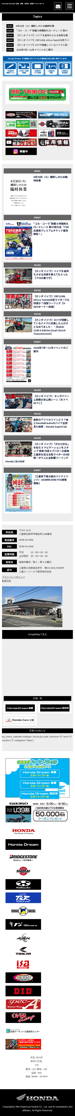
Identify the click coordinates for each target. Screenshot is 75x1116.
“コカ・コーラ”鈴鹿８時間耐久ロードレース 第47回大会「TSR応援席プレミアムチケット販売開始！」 (51, 229)
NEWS (37, 170)
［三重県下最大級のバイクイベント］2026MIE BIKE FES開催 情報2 (51, 480)
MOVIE (37, 265)
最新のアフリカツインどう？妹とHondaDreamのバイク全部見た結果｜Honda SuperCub (50, 423)
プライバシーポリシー (13, 577)
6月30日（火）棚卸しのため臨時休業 (35, 26)
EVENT (37, 217)
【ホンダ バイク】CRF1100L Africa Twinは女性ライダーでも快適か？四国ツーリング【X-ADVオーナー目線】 (51, 301)
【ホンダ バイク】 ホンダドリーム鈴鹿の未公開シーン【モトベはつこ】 (51, 399)
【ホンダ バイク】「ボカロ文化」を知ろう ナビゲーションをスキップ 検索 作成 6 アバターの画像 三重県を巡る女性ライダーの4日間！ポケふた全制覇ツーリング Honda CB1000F (38, 452)
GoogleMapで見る (37, 634)
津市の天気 (36, 1061)
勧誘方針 (6, 580)
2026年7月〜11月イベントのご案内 (34, 49)
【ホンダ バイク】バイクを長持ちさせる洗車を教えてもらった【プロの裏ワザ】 (51, 274)
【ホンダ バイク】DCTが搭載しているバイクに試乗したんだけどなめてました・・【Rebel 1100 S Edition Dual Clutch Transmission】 (51, 326)
